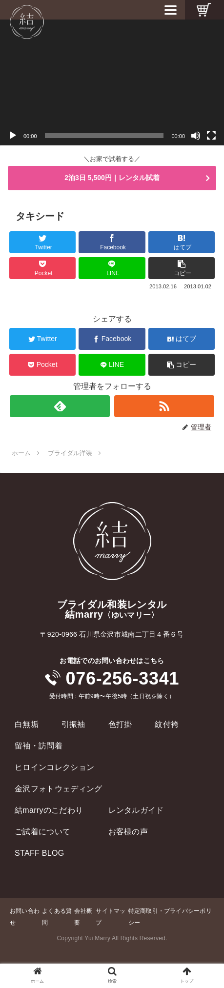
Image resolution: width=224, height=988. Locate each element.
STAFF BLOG (39, 853)
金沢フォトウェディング (58, 789)
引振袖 (73, 724)
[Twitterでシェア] (42, 242)
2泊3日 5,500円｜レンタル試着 (112, 177)
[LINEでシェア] (112, 268)
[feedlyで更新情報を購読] (60, 406)
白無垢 (27, 724)
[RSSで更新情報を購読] (164, 406)
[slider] (104, 135)
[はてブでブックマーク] (181, 242)
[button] (181, 268)
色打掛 (120, 724)
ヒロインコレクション (54, 767)
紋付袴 (167, 724)
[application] (112, 82)
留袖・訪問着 (38, 746)
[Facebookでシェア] (112, 242)
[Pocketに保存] (42, 268)
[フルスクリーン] (211, 136)
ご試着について (42, 831)
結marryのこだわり (49, 810)
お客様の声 (128, 831)
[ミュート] (196, 136)
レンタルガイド (136, 810)
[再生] (13, 136)
